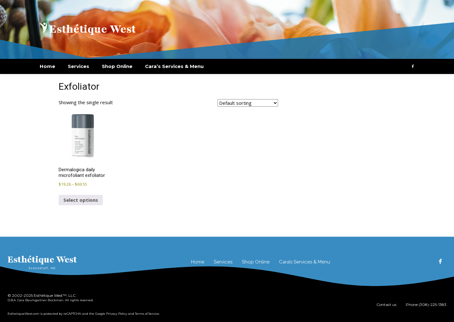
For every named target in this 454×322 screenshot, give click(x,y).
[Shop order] (248, 103)
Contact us (386, 304)
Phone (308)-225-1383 (426, 304)
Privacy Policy (116, 313)
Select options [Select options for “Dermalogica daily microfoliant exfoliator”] (80, 200)
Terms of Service (147, 313)
